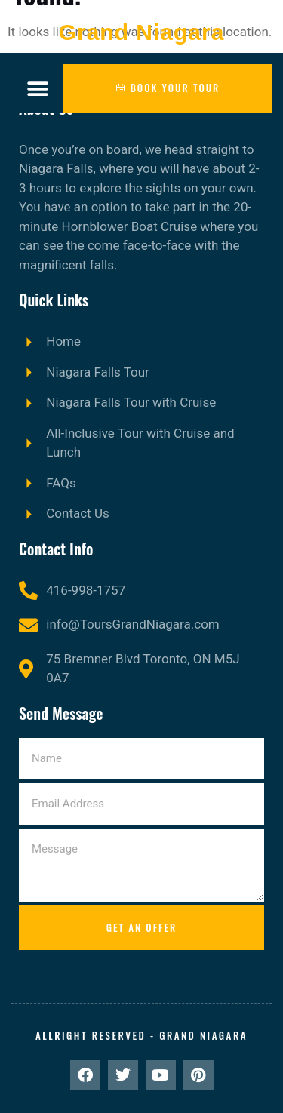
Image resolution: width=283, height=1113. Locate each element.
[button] (37, 89)
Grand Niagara (142, 32)
